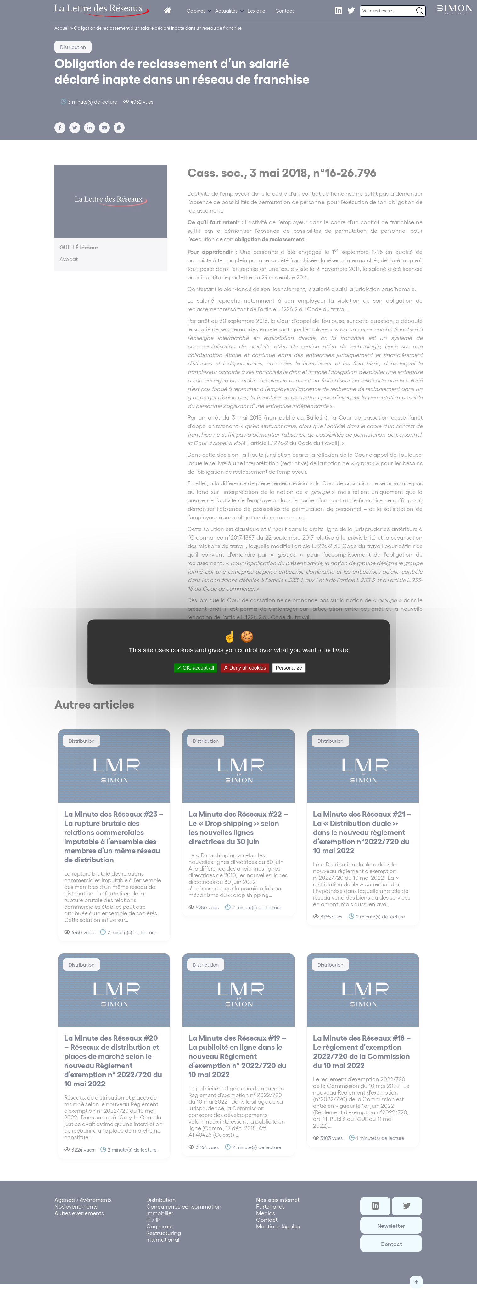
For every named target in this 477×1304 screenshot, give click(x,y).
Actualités (226, 11)
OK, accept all (195, 668)
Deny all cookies (245, 668)
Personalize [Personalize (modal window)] (289, 668)
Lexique (256, 11)
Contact (284, 11)
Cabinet (196, 11)
